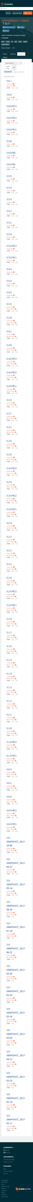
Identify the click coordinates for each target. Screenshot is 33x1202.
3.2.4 (9, 522)
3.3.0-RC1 (11, 509)
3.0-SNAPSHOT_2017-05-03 (16, 1033)
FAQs (4, 1169)
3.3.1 (9, 427)
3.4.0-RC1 (11, 386)
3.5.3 (9, 199)
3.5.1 (9, 222)
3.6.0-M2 (10, 152)
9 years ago (10, 1083)
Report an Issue (7, 1162)
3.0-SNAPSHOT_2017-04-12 (16, 1055)
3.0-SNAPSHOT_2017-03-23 (16, 1076)
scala (3, 41)
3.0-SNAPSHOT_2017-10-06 (16, 841)
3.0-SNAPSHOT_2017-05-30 (16, 969)
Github (6, 1150)
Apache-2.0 (10, 86)
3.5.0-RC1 (11, 257)
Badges (5, 57)
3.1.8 (9, 618)
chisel (25, 20)
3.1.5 (9, 659)
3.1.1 (9, 714)
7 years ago (10, 635)
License (5, 1173)
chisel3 (25, 41)
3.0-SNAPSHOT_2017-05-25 (16, 991)
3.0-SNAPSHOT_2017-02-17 (16, 1119)
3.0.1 (9, 783)
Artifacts (13, 54)
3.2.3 (9, 536)
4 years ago (10, 214)
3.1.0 (9, 728)
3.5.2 (9, 210)
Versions (21, 54)
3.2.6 (9, 440)
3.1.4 (9, 673)
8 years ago (10, 731)
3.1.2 (9, 700)
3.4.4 (9, 269)
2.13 (13, 48)
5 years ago (10, 283)
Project (5, 54)
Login (28, 13)
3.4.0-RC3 (11, 358)
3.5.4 (9, 187)
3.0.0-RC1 (11, 824)
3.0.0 (9, 796)
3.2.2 (9, 550)
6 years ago (10, 471)
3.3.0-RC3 (11, 468)
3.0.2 (9, 769)
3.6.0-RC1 (11, 129)
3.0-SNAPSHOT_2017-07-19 (16, 927)
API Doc (8, 13)
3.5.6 (9, 141)
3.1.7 (9, 632)
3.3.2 (9, 399)
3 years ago (10, 97)
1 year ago (10, 84)
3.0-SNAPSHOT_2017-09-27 (16, 862)
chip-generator (5, 44)
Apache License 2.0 (9, 27)
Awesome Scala (17, 13)
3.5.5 (9, 176)
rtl (12, 41)
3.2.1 (9, 564)
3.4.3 (9, 280)
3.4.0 (9, 345)
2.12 (16, 88)
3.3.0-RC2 (11, 495)
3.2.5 (9, 481)
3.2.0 (9, 577)
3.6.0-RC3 (11, 106)
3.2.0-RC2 (11, 591)
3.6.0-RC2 (11, 117)
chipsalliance (10, 20)
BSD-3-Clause (11, 309)
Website (21, 27)
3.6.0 (9, 94)
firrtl (16, 41)
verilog (8, 41)
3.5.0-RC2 (11, 245)
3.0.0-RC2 (11, 810)
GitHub (6, 31)
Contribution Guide (8, 1159)
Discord (6, 1152)
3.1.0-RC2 (11, 742)
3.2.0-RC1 (11, 605)
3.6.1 (9, 80)
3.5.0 (9, 234)
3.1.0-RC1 (11, 755)
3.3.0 (9, 454)
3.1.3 (9, 687)
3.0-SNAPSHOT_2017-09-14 (16, 884)
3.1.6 (9, 646)
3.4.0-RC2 (11, 372)
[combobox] (13, 63)
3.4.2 (9, 292)
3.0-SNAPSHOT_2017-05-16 (16, 1012)
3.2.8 (9, 317)
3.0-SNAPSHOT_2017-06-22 (16, 948)
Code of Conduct (8, 1171)
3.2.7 (9, 413)
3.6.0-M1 (10, 164)
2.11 (16, 274)
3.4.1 (9, 331)
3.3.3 (9, 304)
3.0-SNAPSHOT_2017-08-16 (16, 905)
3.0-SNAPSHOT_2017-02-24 (16, 1098)
